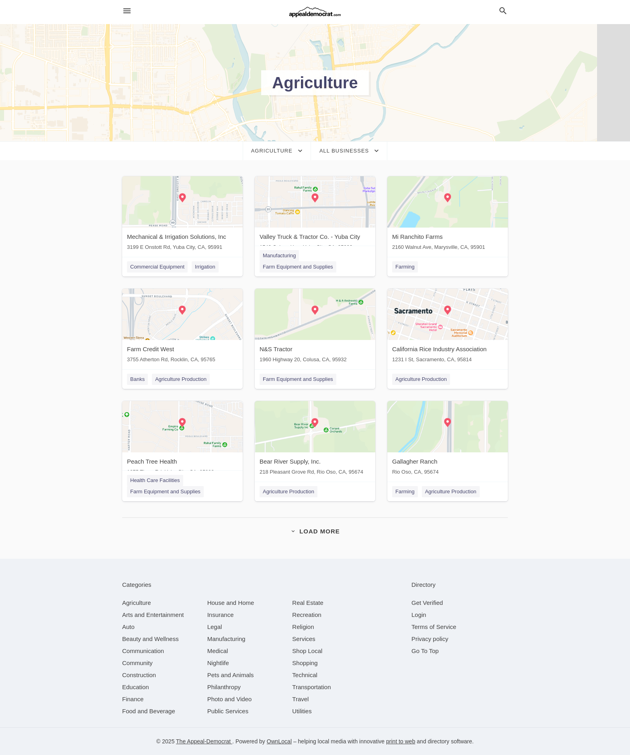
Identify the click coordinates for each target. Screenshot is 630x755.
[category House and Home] (230, 602)
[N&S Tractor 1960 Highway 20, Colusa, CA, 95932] (315, 327)
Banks (137, 379)
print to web (400, 741)
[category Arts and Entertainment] (153, 614)
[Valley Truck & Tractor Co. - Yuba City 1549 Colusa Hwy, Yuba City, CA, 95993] (315, 214)
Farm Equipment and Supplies (298, 267)
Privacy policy (429, 638)
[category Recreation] (306, 614)
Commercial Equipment (157, 267)
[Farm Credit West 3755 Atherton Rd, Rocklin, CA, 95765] (182, 327)
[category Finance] (132, 699)
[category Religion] (303, 626)
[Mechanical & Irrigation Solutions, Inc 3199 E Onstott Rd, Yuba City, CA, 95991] (182, 214)
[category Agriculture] (136, 602)
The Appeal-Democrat (204, 741)
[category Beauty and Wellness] (150, 638)
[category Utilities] (301, 711)
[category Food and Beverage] (148, 711)
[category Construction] (139, 675)
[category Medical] (217, 650)
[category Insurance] (220, 614)
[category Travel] (300, 699)
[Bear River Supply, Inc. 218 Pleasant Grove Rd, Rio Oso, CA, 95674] (315, 439)
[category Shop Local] (307, 650)
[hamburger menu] (127, 11)
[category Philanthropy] (224, 687)
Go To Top (425, 650)
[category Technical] (304, 675)
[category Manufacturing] (226, 638)
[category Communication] (143, 650)
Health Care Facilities (155, 480)
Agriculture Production (181, 379)
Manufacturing (279, 255)
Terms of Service (433, 626)
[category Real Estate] (307, 602)
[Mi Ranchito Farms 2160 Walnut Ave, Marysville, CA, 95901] (447, 214)
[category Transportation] (311, 687)
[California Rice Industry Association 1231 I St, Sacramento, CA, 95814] (447, 327)
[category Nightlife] (218, 662)
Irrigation (205, 267)
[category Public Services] (228, 711)
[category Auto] (128, 626)
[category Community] (137, 662)
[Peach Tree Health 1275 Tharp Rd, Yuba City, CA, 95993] (182, 439)
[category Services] (303, 638)
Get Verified (427, 602)
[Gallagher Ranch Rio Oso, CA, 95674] (447, 439)
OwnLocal (279, 741)
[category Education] (135, 687)
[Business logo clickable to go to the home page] (315, 12)
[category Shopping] (304, 662)
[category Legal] (214, 626)
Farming (405, 267)
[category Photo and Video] (229, 699)
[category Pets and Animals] (230, 675)
